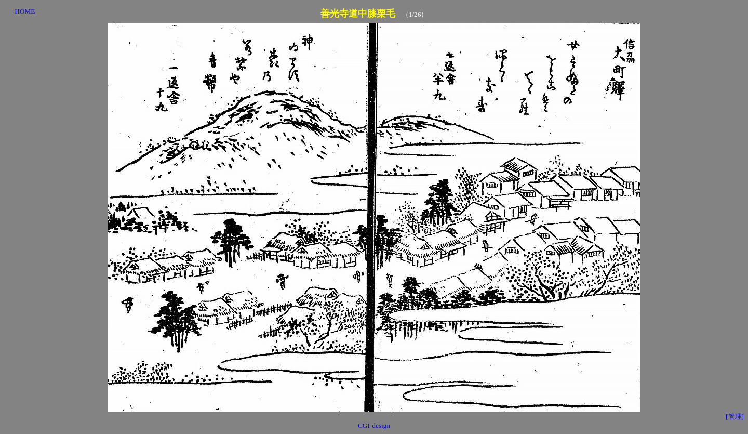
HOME (25, 11)
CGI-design (374, 425)
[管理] (735, 416)
